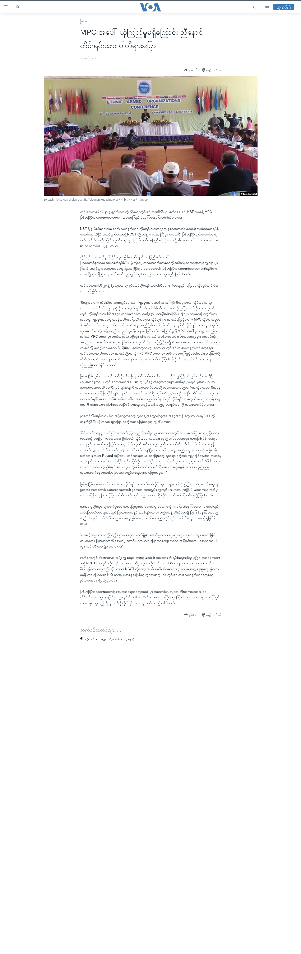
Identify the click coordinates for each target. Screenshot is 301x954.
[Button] (190, 70)
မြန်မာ (84, 21)
